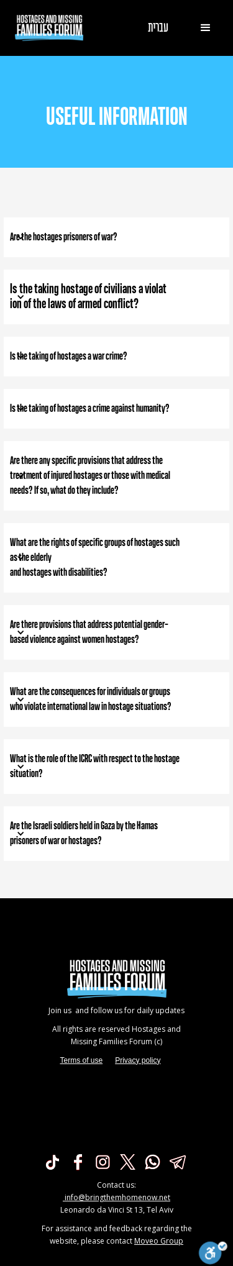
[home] (46, 28)
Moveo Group (158, 1241)
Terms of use (81, 1060)
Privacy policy (137, 1060)
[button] (205, 28)
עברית (158, 28)
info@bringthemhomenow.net (116, 1197)
